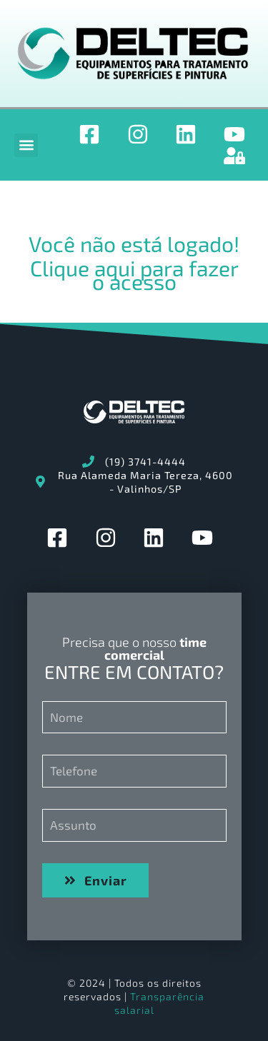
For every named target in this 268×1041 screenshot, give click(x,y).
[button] (26, 145)
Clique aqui (82, 268)
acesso (143, 281)
